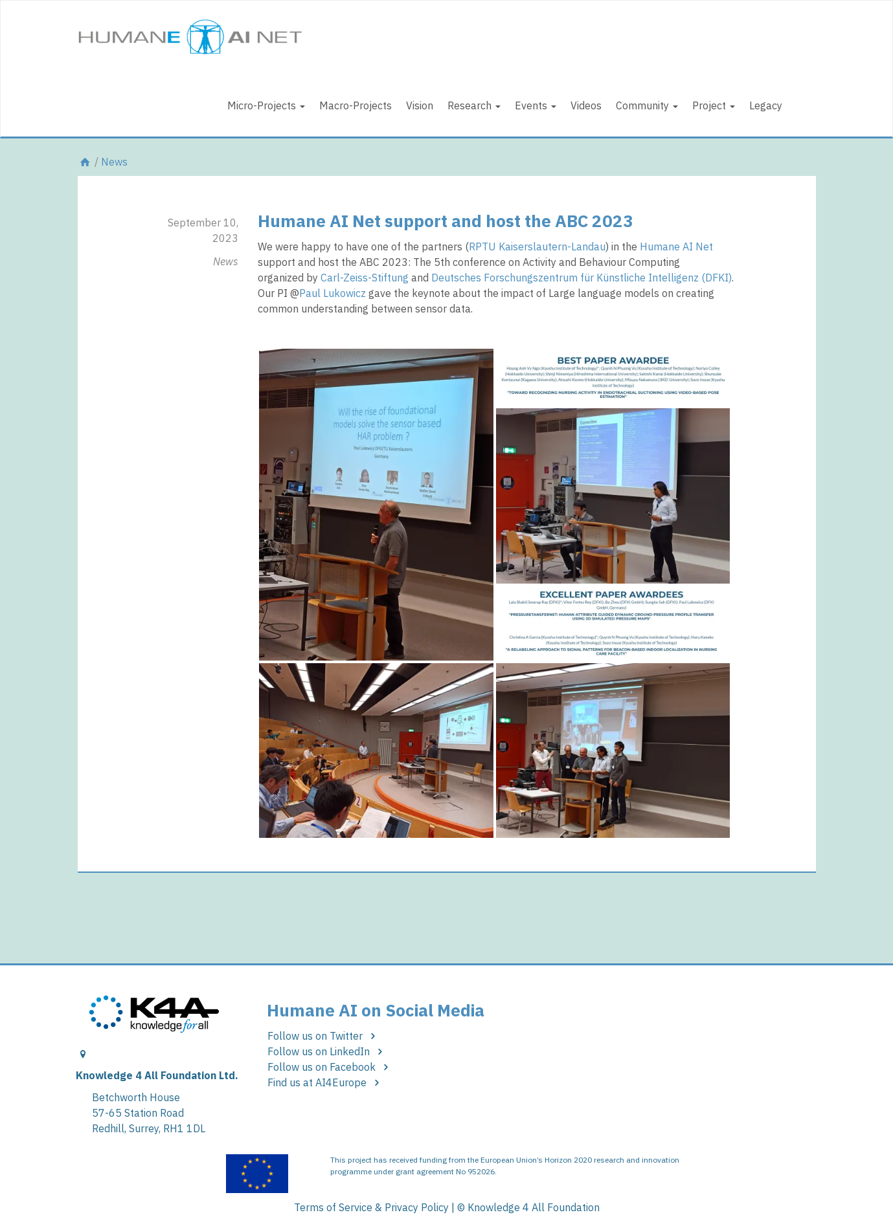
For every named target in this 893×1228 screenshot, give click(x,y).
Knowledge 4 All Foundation (534, 1207)
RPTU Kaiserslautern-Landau (537, 246)
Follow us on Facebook (329, 1066)
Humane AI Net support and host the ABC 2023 (445, 221)
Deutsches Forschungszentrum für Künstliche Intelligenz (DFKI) (581, 277)
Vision (419, 105)
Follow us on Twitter (323, 1035)
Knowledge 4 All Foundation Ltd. (157, 1075)
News (114, 161)
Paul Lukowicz (332, 293)
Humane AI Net (676, 246)
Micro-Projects (266, 105)
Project (713, 105)
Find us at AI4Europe (325, 1082)
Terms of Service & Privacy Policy (371, 1207)
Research (474, 105)
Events (535, 105)
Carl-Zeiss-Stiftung (365, 277)
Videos (586, 105)
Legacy (765, 105)
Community (647, 105)
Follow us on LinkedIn (327, 1051)
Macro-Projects (355, 105)
